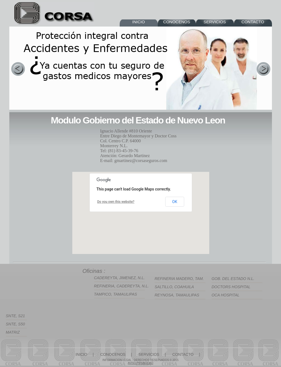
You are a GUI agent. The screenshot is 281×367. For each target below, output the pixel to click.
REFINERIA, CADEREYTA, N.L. (121, 286)
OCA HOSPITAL (225, 295)
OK (174, 202)
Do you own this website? (115, 202)
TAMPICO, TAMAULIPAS (115, 294)
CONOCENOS (176, 21)
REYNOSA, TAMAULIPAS (176, 295)
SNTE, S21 (15, 316)
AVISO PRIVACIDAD (140, 363)
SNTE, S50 (15, 324)
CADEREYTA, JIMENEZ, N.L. (119, 278)
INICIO (138, 21)
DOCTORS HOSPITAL (230, 287)
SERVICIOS (214, 21)
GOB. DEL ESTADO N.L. (232, 278)
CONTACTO (253, 21)
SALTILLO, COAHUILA (174, 287)
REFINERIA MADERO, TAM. (179, 278)
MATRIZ (13, 332)
